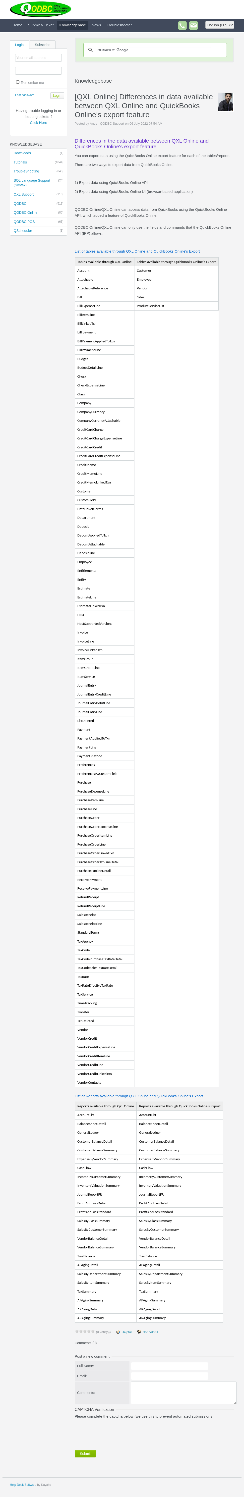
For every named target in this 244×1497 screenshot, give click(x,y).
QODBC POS (38, 221)
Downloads (38, 153)
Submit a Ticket (41, 25)
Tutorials (38, 162)
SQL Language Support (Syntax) (38, 182)
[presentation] (112, 1433)
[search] (154, 50)
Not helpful (147, 1332)
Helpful (124, 1332)
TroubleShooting (38, 171)
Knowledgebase (72, 25)
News (96, 25)
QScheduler (38, 230)
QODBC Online (38, 212)
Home (17, 25)
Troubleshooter (119, 25)
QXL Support (38, 194)
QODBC (38, 203)
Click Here (38, 122)
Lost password (24, 95)
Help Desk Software (23, 1485)
